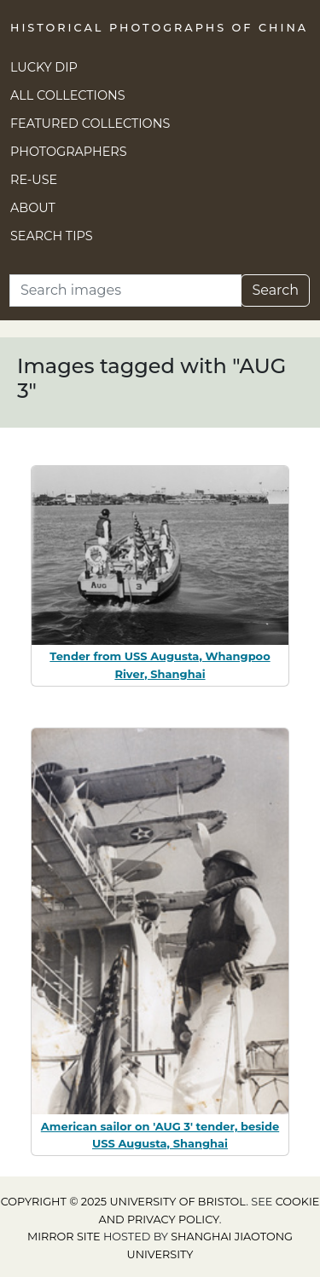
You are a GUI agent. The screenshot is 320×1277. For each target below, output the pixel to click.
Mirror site (64, 1236)
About (32, 208)
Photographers (68, 151)
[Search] (125, 290)
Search (275, 290)
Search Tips (51, 236)
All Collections (67, 95)
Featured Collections (90, 123)
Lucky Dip (44, 67)
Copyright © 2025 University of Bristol (124, 1201)
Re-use (33, 179)
